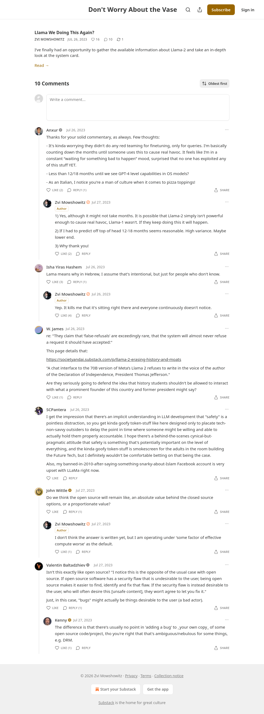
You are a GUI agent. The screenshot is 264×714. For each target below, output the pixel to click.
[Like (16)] (95, 39)
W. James (54, 328)
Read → (42, 65)
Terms (146, 675)
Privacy (131, 675)
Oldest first (214, 83)
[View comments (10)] (108, 39)
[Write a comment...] (138, 107)
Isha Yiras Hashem (64, 267)
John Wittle (56, 490)
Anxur (52, 130)
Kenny (61, 620)
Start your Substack (115, 689)
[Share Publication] (199, 9)
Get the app (158, 689)
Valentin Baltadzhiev (65, 565)
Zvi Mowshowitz (49, 39)
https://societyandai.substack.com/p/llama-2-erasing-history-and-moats (113, 359)
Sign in (247, 9)
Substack (106, 702)
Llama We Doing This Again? (64, 32)
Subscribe (221, 9)
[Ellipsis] (226, 129)
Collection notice (168, 675)
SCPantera (56, 409)
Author (62, 208)
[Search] (188, 9)
